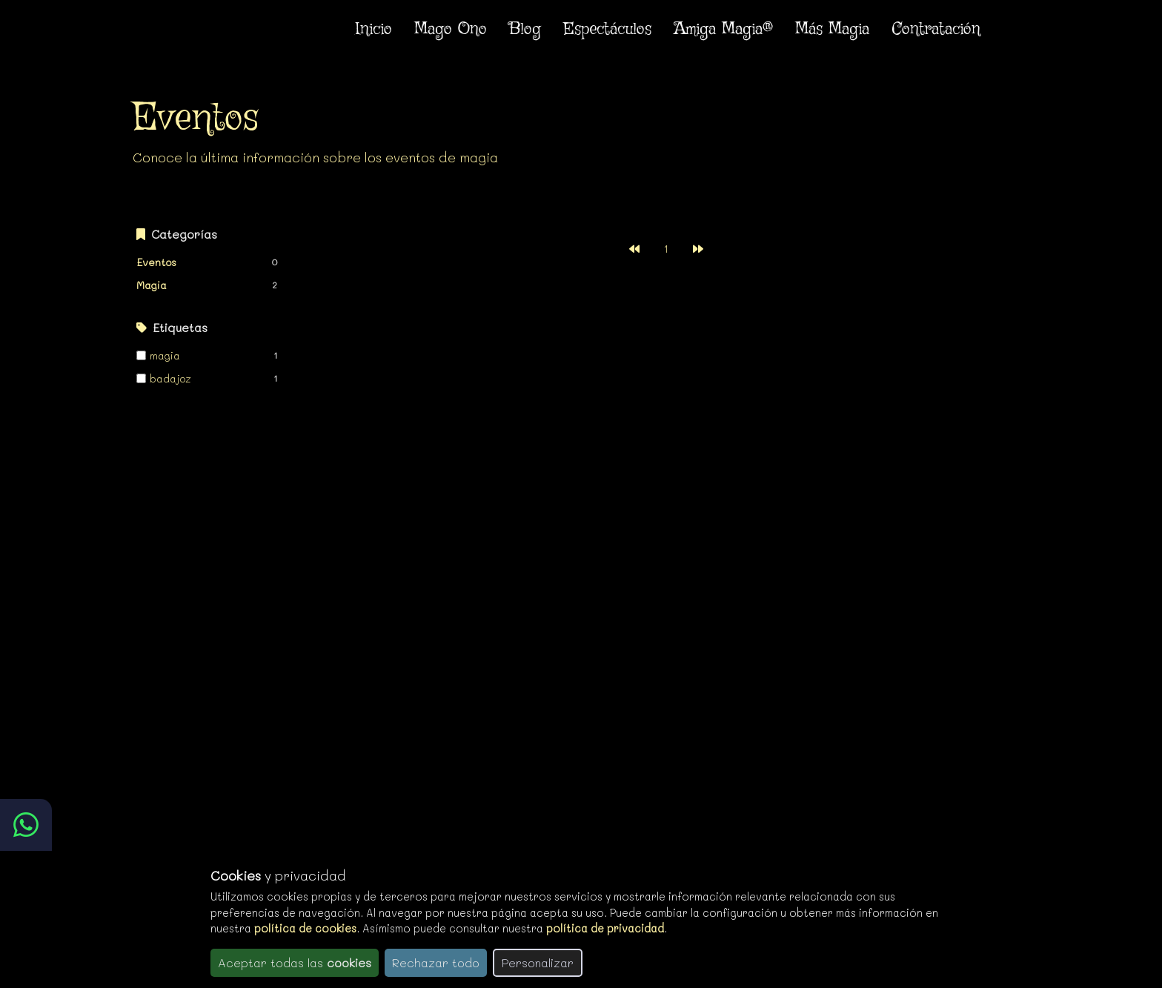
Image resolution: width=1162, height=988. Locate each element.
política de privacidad (605, 928)
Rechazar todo (435, 962)
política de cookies (305, 928)
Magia (151, 285)
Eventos (156, 262)
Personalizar (538, 962)
